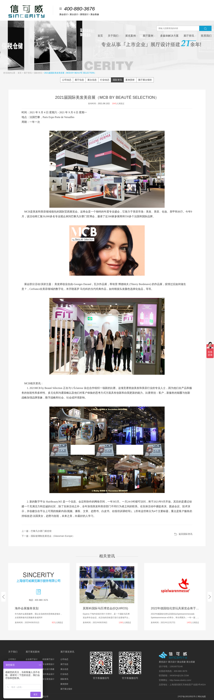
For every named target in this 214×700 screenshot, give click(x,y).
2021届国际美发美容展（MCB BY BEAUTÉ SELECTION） (70, 73)
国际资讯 (38, 73)
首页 (20, 73)
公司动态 (66, 79)
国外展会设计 (48, 674)
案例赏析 (130, 79)
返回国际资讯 (185, 534)
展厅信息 (79, 79)
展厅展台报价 (145, 79)
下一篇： (48, 536)
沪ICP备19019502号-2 (187, 696)
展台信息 (92, 79)
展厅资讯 (28, 73)
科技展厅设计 (48, 659)
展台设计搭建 (48, 669)
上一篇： (37, 531)
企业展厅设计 (32, 659)
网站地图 (202, 696)
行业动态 (104, 79)
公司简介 (12, 659)
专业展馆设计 (48, 664)
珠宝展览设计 (48, 679)
